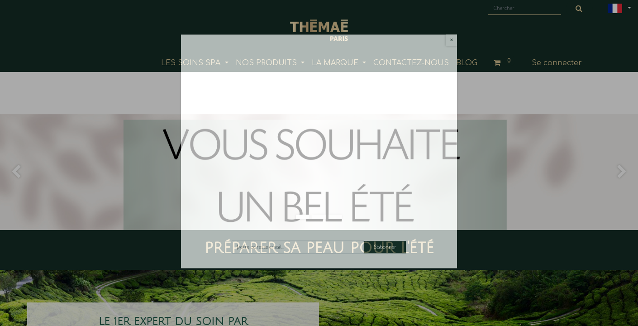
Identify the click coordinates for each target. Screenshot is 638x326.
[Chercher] (579, 8)
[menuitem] (411, 63)
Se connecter (557, 63)
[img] (25, 163)
